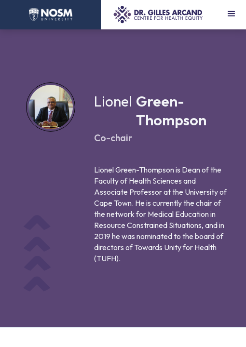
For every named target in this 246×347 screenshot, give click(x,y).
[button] (231, 14)
